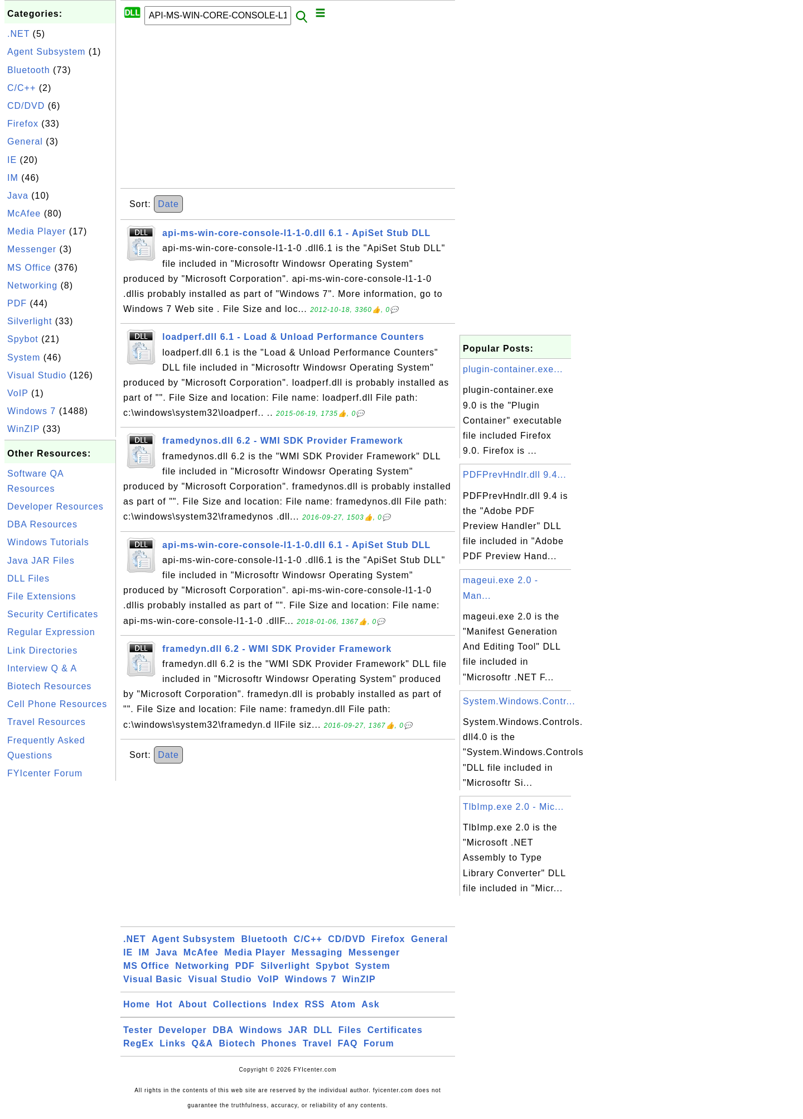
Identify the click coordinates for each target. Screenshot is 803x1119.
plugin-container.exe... (513, 369)
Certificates (395, 1030)
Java (17, 195)
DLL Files (28, 578)
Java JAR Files (41, 560)
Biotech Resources (49, 686)
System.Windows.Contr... (519, 701)
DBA (223, 1030)
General (25, 141)
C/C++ (21, 88)
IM (12, 178)
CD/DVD (26, 106)
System (23, 357)
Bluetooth (28, 70)
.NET (18, 34)
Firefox (22, 123)
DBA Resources (42, 524)
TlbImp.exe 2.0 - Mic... (513, 806)
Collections (240, 1004)
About (192, 1004)
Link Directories (42, 650)
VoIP (17, 393)
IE (12, 160)
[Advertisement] (60, 951)
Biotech (237, 1043)
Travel (317, 1043)
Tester (138, 1030)
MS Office (29, 267)
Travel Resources (46, 722)
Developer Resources (55, 506)
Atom (343, 1004)
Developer (182, 1030)
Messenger (31, 249)
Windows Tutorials (48, 542)
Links (172, 1043)
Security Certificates (52, 614)
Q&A (203, 1043)
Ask (370, 1004)
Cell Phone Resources (57, 704)
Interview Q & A (42, 668)
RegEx (138, 1043)
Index (286, 1004)
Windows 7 (31, 411)
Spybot (22, 339)
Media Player (36, 231)
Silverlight (29, 321)
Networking (32, 285)
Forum (379, 1043)
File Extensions (41, 596)
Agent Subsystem (46, 51)
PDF (17, 303)
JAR (298, 1030)
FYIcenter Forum (45, 773)
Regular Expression (51, 632)
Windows (260, 1030)
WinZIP (23, 429)
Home (136, 1004)
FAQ (348, 1043)
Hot (164, 1004)
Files (349, 1030)
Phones (279, 1043)
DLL (322, 1030)
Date (168, 204)
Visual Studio (36, 375)
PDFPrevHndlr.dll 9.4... (515, 474)
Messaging (317, 952)
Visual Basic (152, 979)
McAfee (24, 213)
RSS (315, 1004)
